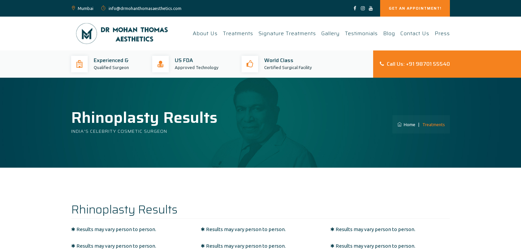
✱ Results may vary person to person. (113, 229)
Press (442, 33)
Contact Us (414, 33)
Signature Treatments (287, 33)
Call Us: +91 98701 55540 (415, 64)
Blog (389, 33)
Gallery (330, 33)
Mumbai (85, 8)
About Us (205, 33)
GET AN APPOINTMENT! (415, 8)
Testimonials (361, 33)
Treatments (238, 33)
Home (406, 124)
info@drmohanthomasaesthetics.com (144, 8)
